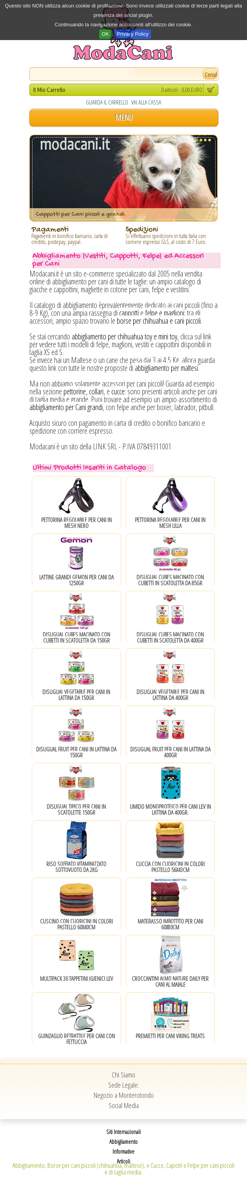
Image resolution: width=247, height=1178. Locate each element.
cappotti (129, 313)
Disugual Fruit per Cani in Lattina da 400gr (170, 752)
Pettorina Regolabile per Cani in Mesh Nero (76, 522)
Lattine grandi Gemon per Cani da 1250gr (76, 580)
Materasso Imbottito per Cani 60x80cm (170, 924)
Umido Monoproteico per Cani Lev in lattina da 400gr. (170, 809)
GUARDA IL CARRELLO (107, 102)
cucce (118, 391)
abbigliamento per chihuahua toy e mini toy (124, 336)
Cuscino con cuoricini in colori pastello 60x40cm (76, 924)
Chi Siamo (123, 1075)
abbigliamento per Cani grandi (66, 407)
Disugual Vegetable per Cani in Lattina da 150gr (76, 695)
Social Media (124, 1105)
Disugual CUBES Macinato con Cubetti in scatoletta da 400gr (170, 637)
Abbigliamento (123, 1141)
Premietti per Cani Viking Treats (170, 1036)
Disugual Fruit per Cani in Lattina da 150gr (76, 752)
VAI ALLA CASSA (146, 102)
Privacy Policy (133, 34)
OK (105, 34)
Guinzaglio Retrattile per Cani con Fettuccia (76, 1039)
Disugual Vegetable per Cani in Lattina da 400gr (170, 695)
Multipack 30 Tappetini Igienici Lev (76, 978)
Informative (123, 1151)
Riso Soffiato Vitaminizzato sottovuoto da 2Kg (76, 867)
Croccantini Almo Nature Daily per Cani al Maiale (170, 981)
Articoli (123, 1161)
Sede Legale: (123, 1085)
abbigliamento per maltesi (166, 368)
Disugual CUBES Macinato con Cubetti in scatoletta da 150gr (76, 637)
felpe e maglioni (164, 313)
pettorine (75, 391)
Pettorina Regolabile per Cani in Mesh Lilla (170, 522)
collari (96, 391)
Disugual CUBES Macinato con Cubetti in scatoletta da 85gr (170, 580)
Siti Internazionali (123, 1132)
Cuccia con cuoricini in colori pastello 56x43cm (170, 867)
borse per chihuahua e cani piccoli (159, 320)
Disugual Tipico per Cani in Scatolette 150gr (76, 809)
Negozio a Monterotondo (124, 1095)
